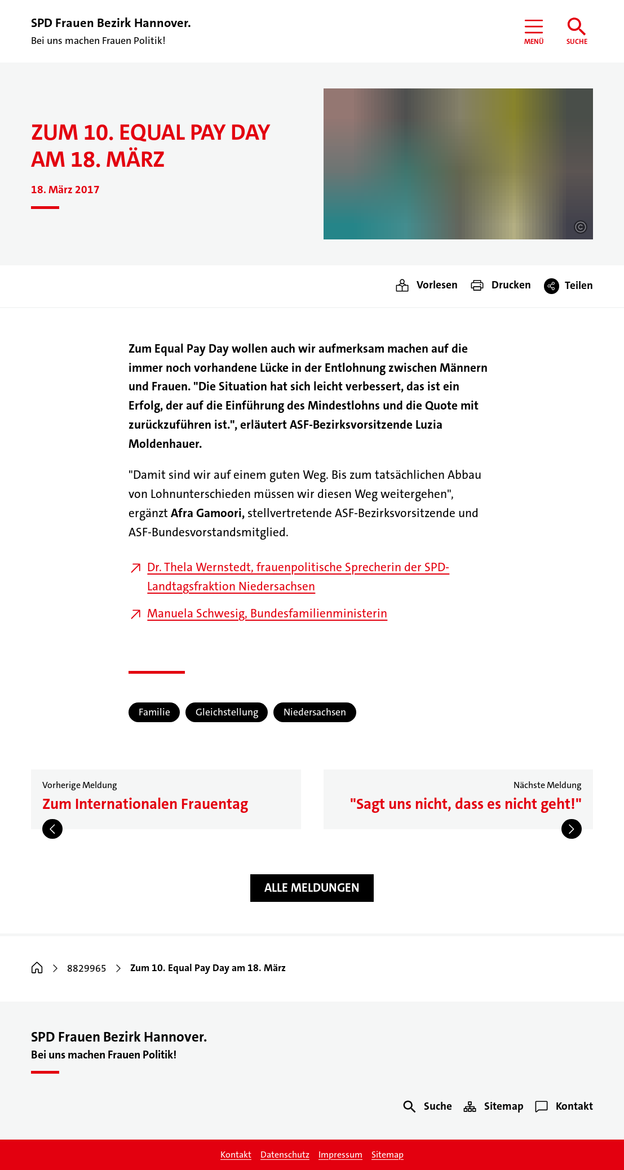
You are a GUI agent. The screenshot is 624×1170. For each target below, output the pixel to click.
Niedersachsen (315, 712)
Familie (154, 712)
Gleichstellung (227, 712)
